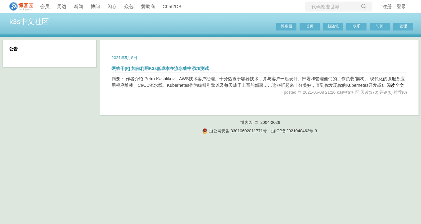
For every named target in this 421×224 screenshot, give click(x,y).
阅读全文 (395, 85)
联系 (356, 26)
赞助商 (148, 6)
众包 (129, 6)
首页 (310, 26)
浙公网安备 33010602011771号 (234, 130)
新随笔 (333, 26)
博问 (95, 6)
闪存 (112, 6)
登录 (401, 6)
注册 (387, 6)
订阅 (380, 26)
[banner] (18, 6)
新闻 (78, 6)
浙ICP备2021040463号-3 (294, 130)
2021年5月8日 (124, 57)
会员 (45, 6)
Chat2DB (172, 6)
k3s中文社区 (29, 21)
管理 (403, 26)
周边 (61, 6)
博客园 (286, 26)
